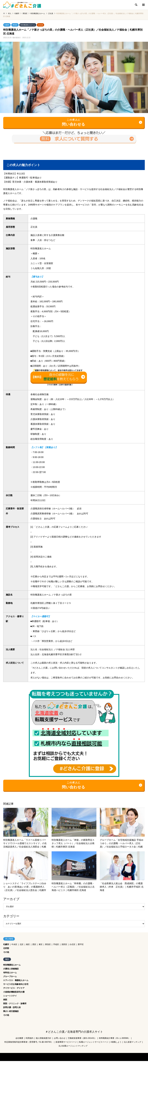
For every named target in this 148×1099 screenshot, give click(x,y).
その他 (6, 952)
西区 (34, 944)
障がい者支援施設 (11, 1011)
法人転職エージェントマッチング (73, 1046)
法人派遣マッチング (132, 1042)
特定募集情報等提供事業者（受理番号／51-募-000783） (28, 1042)
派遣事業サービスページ (66, 1042)
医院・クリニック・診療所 (14, 1003)
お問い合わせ (59, 1038)
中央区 (14, 944)
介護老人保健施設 (11, 969)
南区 (28, 944)
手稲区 (56, 944)
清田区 (64, 944)
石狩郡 (6, 948)
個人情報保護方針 (43, 1038)
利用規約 (29, 1038)
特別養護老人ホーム (27, 25)
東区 (41, 944)
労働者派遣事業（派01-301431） (82, 1038)
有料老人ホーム (10, 972)
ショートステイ (10, 996)
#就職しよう (116, 1042)
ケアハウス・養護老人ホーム (15, 980)
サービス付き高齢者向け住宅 (15, 984)
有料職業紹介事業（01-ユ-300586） (114, 1038)
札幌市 (7, 25)
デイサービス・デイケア (14, 988)
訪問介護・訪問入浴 (12, 1007)
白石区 (72, 944)
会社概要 (19, 1038)
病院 (5, 1000)
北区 (22, 944)
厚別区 (15, 25)
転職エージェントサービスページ (93, 1042)
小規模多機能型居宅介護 (14, 992)
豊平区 (81, 944)
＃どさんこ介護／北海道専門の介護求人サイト (74, 1031)
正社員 (40, 25)
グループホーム (10, 976)
